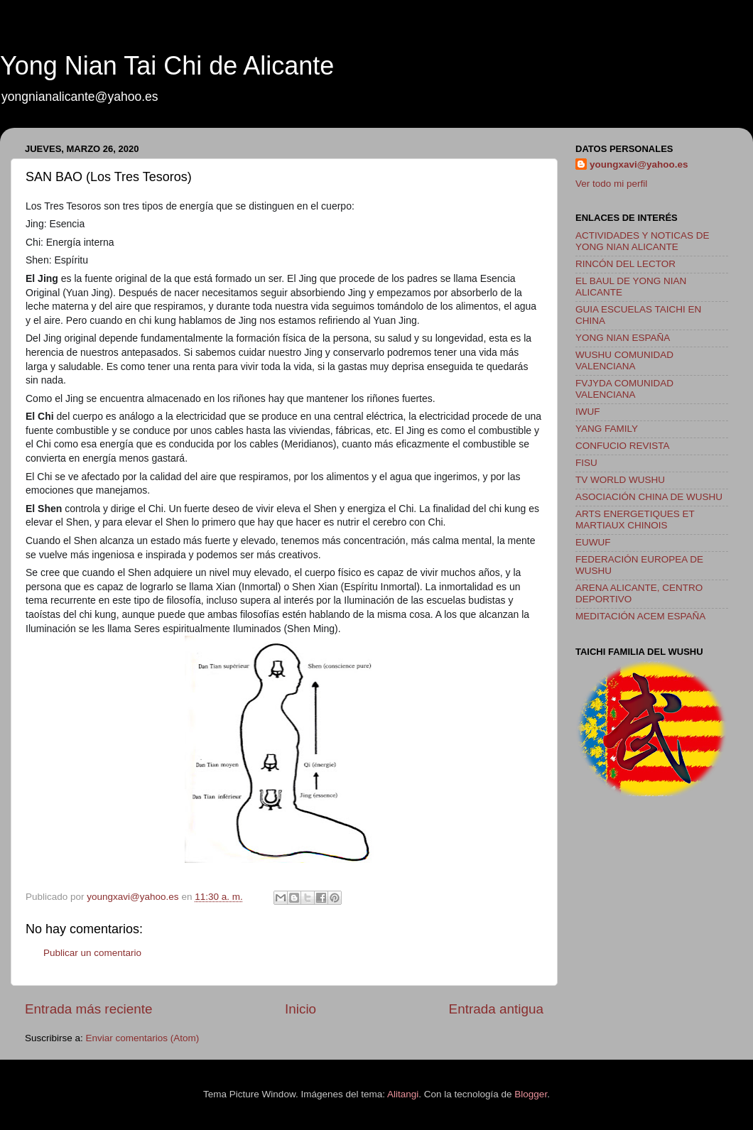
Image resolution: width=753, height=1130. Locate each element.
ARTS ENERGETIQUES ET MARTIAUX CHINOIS (635, 520)
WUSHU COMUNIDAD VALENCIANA (624, 360)
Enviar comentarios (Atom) (143, 1038)
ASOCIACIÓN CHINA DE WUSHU (648, 496)
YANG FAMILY (606, 428)
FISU (586, 462)
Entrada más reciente (89, 1008)
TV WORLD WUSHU (620, 479)
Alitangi (402, 1094)
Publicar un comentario (92, 952)
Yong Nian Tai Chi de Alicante (167, 65)
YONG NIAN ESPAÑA (622, 337)
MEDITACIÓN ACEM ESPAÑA (640, 616)
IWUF (587, 411)
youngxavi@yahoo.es (639, 164)
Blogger (530, 1094)
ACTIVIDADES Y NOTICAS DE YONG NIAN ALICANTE (642, 241)
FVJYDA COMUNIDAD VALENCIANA (624, 389)
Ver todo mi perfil (611, 183)
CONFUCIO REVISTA (622, 445)
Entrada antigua (496, 1008)
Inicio (300, 1008)
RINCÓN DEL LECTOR (625, 264)
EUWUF (593, 542)
